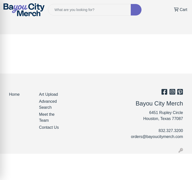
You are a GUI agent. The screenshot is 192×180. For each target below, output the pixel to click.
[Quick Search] (89, 10)
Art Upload (48, 94)
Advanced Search (48, 104)
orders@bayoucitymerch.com (157, 136)
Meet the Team (46, 117)
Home (14, 94)
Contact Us (49, 127)
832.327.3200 (170, 130)
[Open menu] (182, 27)
